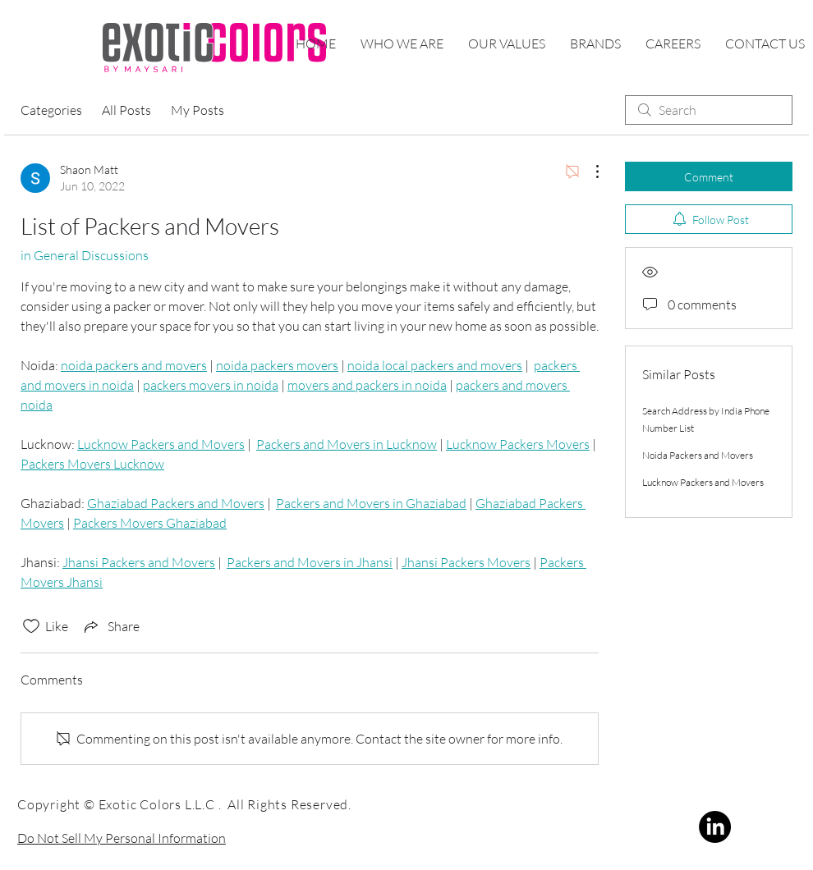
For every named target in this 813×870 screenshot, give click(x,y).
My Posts (197, 110)
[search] (708, 110)
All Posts (126, 110)
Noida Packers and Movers (697, 455)
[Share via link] (110, 626)
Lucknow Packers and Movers (703, 482)
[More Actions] (589, 171)
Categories (51, 110)
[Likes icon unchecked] (31, 626)
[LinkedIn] (715, 827)
